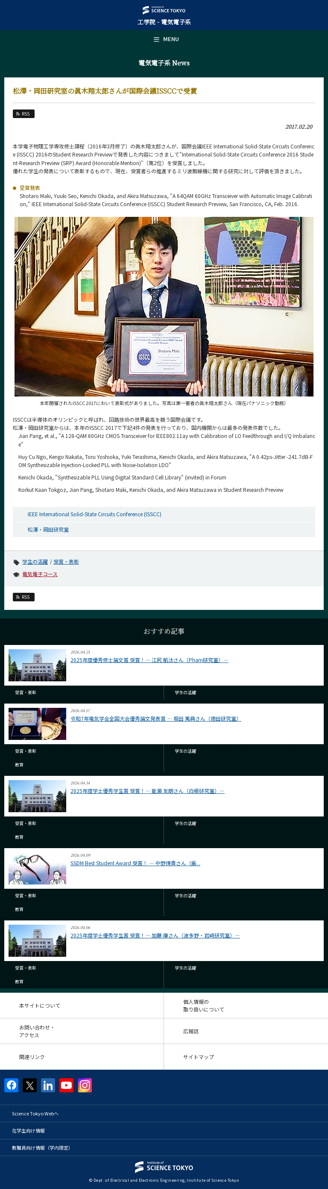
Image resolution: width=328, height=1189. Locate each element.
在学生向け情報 (28, 1130)
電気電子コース (40, 573)
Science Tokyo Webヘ (35, 1113)
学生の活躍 (35, 561)
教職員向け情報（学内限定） (42, 1147)
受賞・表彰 (66, 561)
